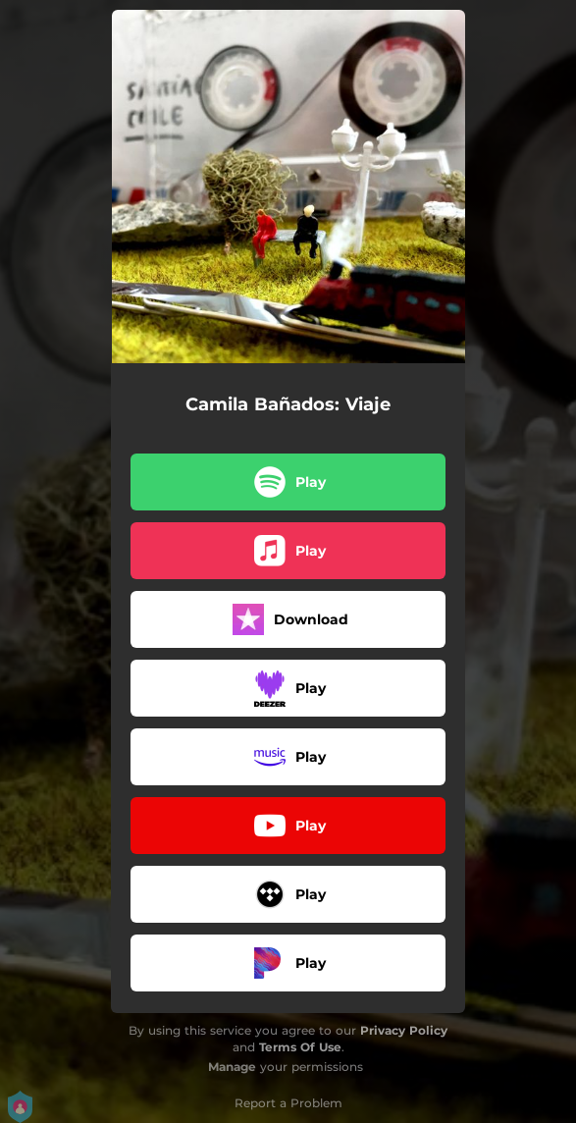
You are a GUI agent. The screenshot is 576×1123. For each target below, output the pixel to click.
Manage (232, 1066)
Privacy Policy (403, 1030)
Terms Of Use (300, 1047)
